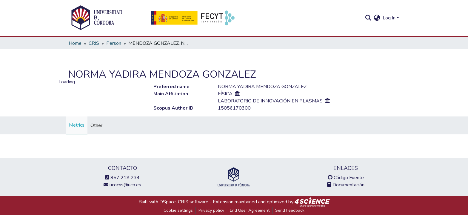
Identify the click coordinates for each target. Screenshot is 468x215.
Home (75, 43)
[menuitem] (377, 18)
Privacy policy (211, 210)
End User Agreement (250, 210)
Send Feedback (289, 210)
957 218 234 (122, 177)
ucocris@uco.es (122, 185)
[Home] (96, 18)
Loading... (68, 82)
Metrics (76, 125)
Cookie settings (178, 210)
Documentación (345, 185)
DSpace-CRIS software (183, 202)
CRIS (94, 43)
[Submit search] (368, 18)
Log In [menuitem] (389, 18)
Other (96, 125)
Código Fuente (346, 177)
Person (113, 43)
